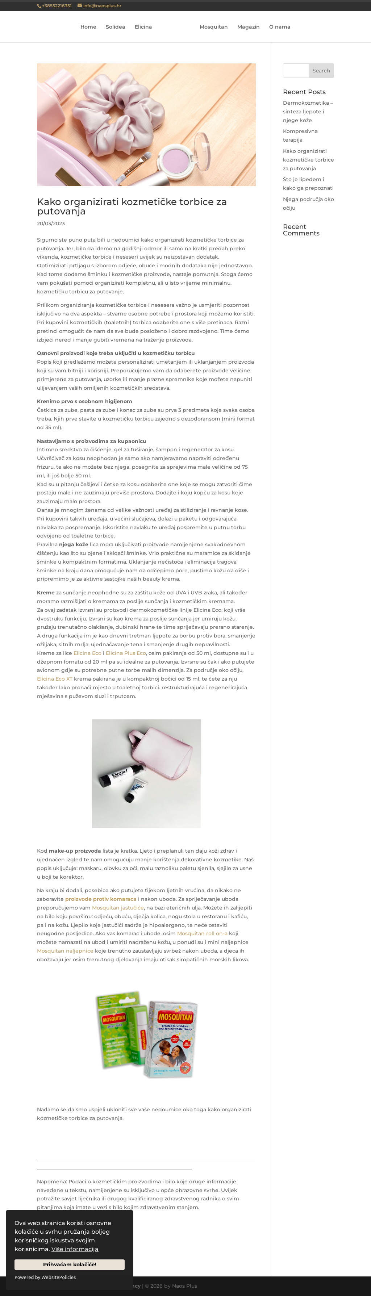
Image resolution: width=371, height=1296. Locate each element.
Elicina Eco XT (54, 679)
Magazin (246, 27)
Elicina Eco (87, 653)
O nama (277, 27)
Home (91, 27)
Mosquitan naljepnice (65, 951)
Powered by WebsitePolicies (45, 1277)
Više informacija (75, 1249)
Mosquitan (211, 27)
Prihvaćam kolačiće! (69, 1264)
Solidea (118, 27)
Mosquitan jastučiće (118, 907)
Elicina (146, 27)
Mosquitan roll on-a (202, 933)
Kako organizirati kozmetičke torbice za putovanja (132, 206)
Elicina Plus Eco (126, 653)
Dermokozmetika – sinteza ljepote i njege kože (308, 112)
